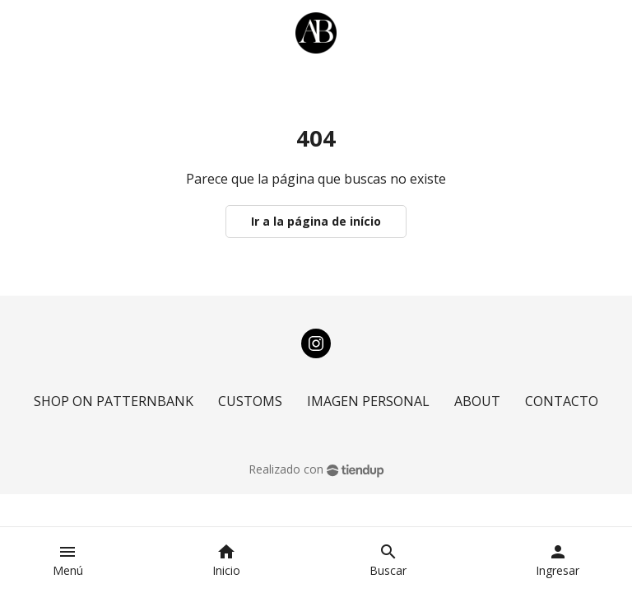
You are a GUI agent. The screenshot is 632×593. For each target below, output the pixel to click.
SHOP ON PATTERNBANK (113, 401)
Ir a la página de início (316, 221)
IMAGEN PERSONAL (368, 401)
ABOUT (477, 401)
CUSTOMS (250, 401)
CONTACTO (561, 401)
